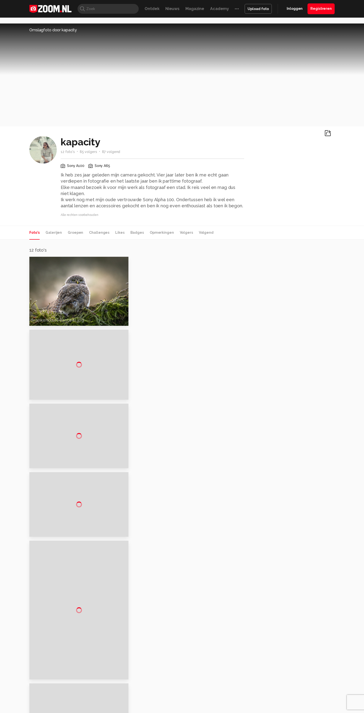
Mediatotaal (161, 695)
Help (281, 671)
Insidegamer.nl (275, 695)
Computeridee (76, 695)
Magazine (194, 8)
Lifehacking (217, 695)
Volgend (206, 232)
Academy (219, 8)
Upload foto (258, 9)
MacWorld (198, 695)
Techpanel (237, 695)
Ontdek (152, 8)
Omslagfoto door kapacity (53, 30)
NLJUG (218, 701)
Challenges (99, 232)
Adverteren (286, 637)
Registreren (321, 9)
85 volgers (88, 152)
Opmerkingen (162, 232)
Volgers (186, 232)
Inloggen (295, 9)
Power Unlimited (303, 695)
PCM (93, 695)
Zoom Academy (134, 701)
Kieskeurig (53, 695)
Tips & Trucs (139, 695)
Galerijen (54, 232)
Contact (284, 680)
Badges (137, 232)
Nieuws (172, 8)
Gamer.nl (255, 695)
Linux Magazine (198, 701)
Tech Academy (161, 701)
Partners (284, 663)
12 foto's (68, 152)
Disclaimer (285, 645)
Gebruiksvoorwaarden (295, 654)
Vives (179, 701)
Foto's (34, 232)
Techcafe (180, 695)
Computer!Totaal (113, 695)
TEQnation (234, 701)
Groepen (75, 232)
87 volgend (111, 152)
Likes (119, 232)
